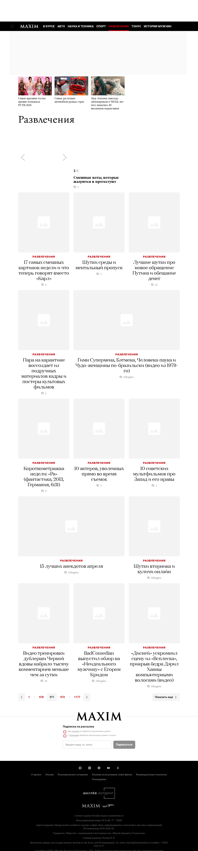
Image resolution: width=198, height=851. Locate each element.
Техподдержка (99, 779)
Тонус (136, 26)
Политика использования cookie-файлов (112, 774)
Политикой (74, 735)
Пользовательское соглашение (73, 774)
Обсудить (126, 377)
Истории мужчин (157, 26)
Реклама (49, 774)
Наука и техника (81, 26)
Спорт (101, 26)
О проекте (36, 774)
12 (154, 285)
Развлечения (119, 26)
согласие (75, 731)
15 (43, 681)
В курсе (49, 26)
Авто (61, 26)
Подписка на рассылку (78, 726)
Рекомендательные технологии (151, 774)
